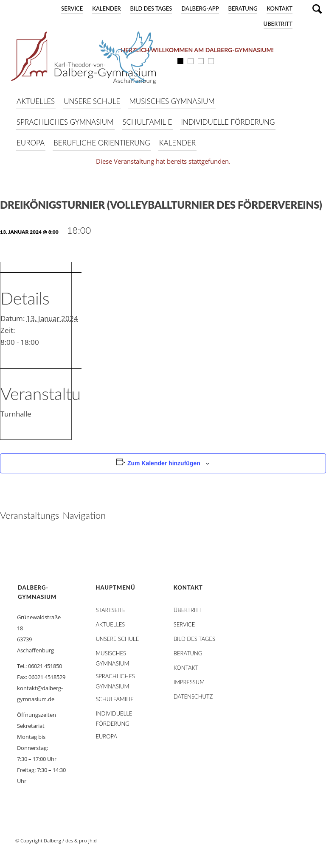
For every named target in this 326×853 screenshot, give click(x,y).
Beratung (243, 8)
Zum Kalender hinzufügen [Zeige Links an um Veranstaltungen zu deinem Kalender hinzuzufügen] (163, 463)
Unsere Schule (117, 638)
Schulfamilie (114, 699)
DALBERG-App (200, 8)
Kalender (106, 8)
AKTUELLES (110, 624)
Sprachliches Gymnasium (115, 678)
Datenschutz (193, 696)
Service (72, 8)
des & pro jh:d (81, 840)
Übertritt (278, 23)
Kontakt (279, 8)
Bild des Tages (151, 8)
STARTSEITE (110, 610)
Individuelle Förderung (114, 715)
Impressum (189, 682)
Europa (106, 736)
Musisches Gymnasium (112, 655)
